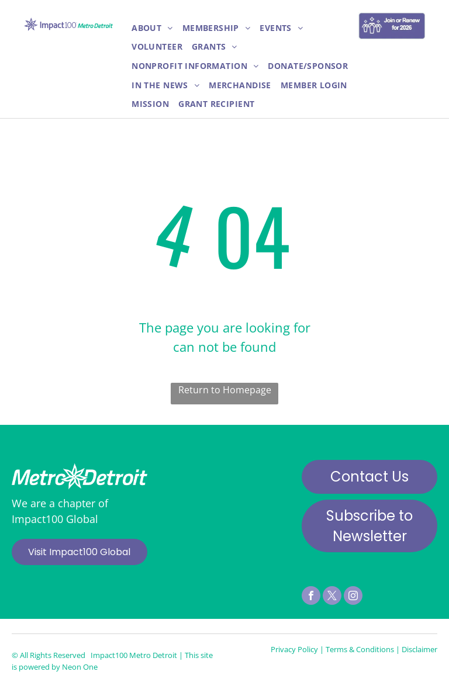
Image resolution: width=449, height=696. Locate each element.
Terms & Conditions (360, 649)
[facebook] (311, 597)
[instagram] (353, 597)
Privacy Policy (294, 649)
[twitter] (332, 597)
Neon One (80, 667)
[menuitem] (152, 28)
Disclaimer (419, 649)
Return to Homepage (224, 389)
